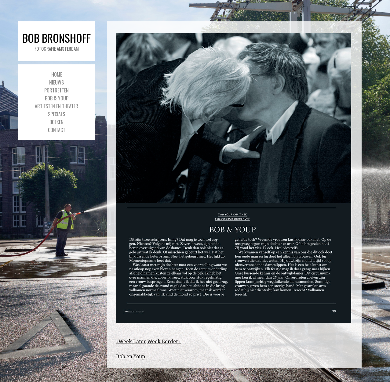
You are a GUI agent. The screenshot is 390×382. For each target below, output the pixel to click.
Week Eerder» (164, 341)
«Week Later (131, 341)
